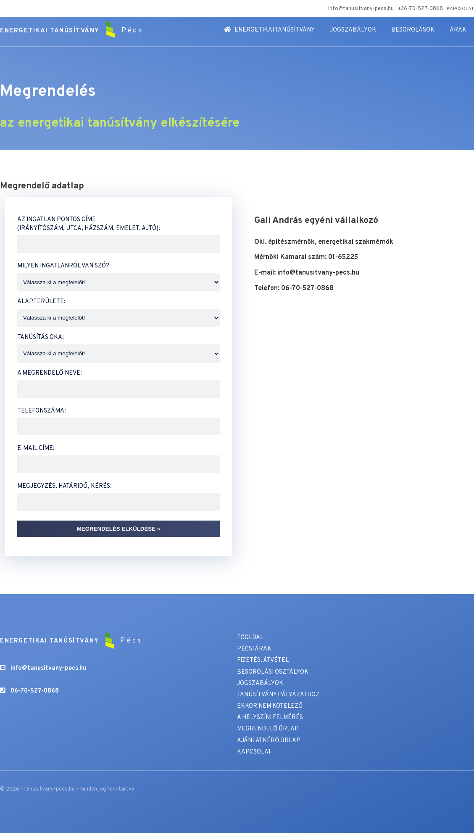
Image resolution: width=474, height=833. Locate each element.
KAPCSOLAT (460, 9)
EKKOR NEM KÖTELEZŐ (270, 706)
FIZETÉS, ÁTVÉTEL (263, 660)
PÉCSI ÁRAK (254, 649)
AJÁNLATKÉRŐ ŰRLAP (269, 741)
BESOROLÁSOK (412, 30)
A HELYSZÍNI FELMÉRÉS (270, 718)
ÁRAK (458, 30)
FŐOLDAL (250, 638)
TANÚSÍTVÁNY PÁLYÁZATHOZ (278, 695)
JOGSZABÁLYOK (353, 30)
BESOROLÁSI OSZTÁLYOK (272, 672)
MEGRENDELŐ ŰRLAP (268, 729)
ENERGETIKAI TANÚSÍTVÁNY (269, 30)
